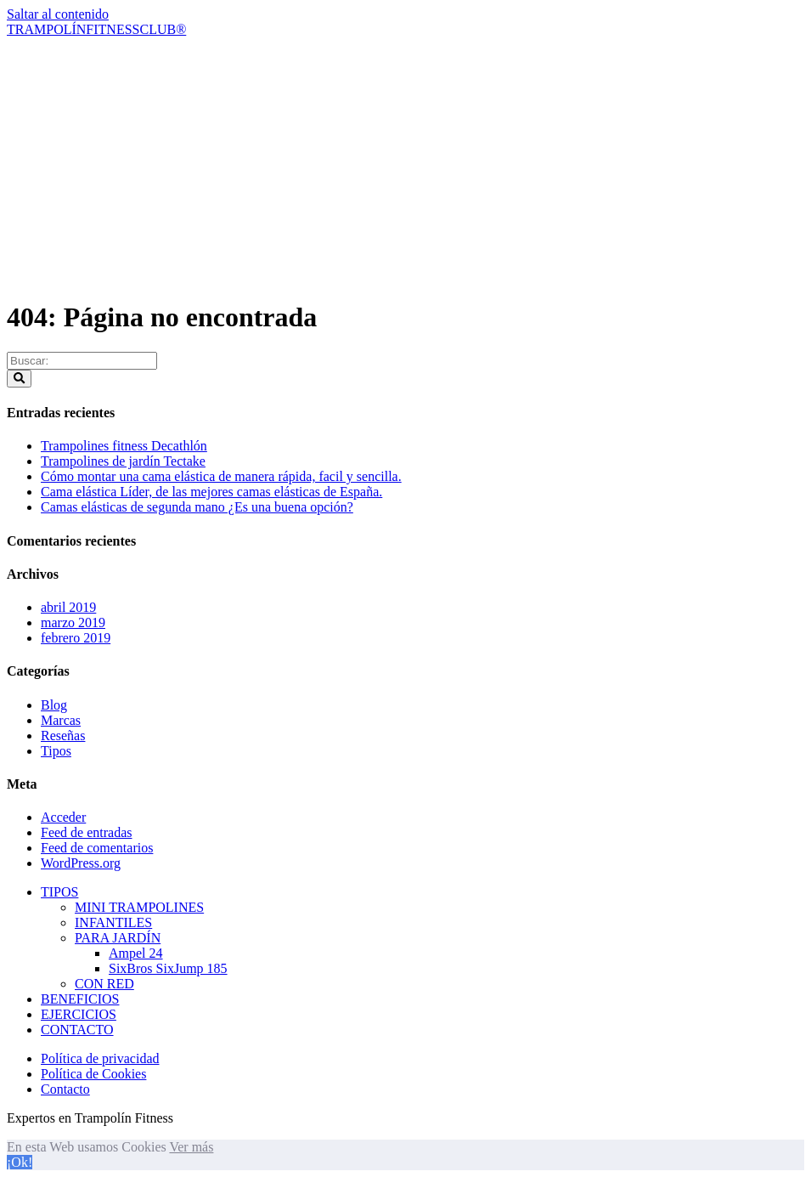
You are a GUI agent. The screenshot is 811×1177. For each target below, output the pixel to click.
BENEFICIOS (80, 999)
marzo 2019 (73, 622)
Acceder (63, 817)
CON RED (104, 983)
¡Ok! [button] (19, 1162)
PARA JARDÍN (118, 938)
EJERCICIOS (78, 1014)
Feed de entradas (86, 832)
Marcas (61, 720)
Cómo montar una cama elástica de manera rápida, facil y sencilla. (221, 476)
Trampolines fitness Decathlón (124, 446)
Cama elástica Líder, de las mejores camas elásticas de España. (211, 491)
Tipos (56, 751)
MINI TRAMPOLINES (139, 907)
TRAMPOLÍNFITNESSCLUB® (96, 29)
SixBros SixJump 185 (168, 968)
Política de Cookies (93, 1074)
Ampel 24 (136, 953)
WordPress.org (81, 863)
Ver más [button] (191, 1147)
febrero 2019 (75, 638)
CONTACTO (77, 1029)
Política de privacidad (100, 1058)
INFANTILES (113, 922)
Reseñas (63, 735)
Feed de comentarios (97, 847)
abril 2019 (68, 607)
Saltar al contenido (58, 14)
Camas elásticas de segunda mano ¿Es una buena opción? (197, 507)
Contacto (65, 1089)
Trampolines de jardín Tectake (123, 461)
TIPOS (59, 892)
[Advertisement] (405, 165)
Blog (54, 705)
